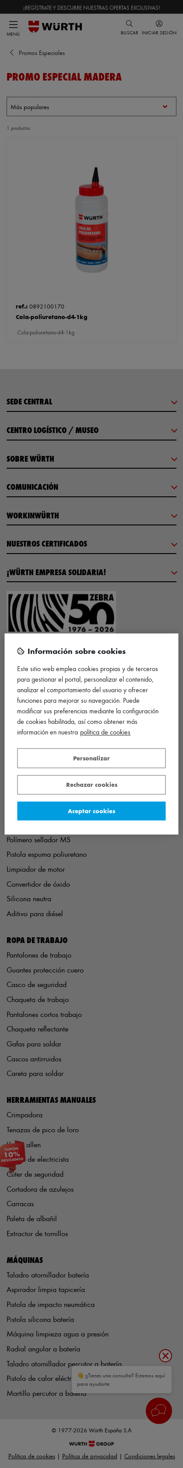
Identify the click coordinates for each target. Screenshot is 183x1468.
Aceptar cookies (91, 811)
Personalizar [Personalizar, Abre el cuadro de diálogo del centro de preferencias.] (91, 758)
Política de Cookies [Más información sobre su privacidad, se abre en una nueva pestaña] (105, 732)
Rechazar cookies (91, 785)
